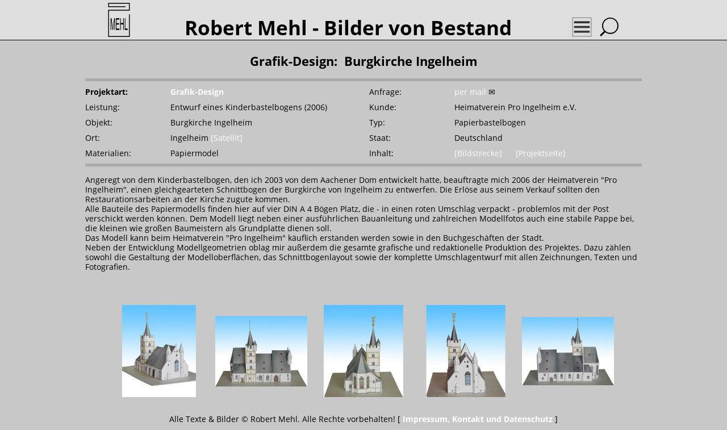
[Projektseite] (541, 153)
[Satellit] (227, 137)
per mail (470, 91)
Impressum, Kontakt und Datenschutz (478, 419)
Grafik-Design (197, 91)
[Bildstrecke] (478, 153)
